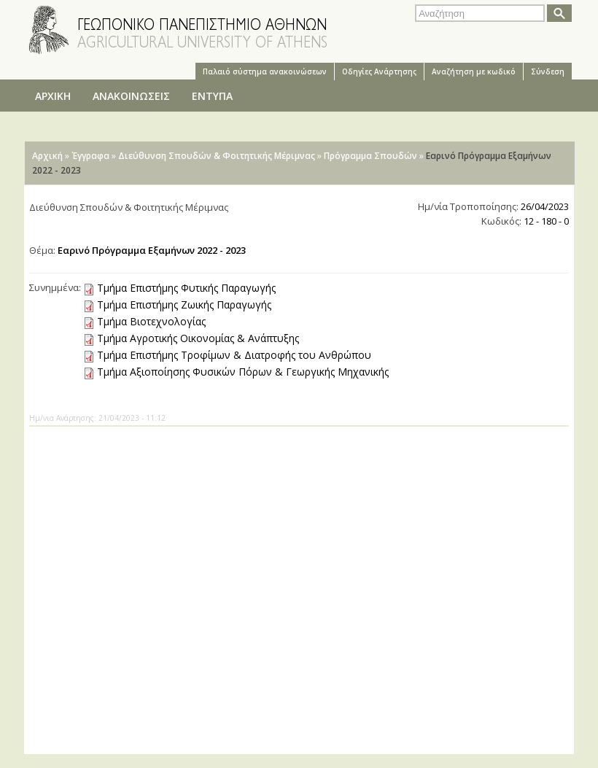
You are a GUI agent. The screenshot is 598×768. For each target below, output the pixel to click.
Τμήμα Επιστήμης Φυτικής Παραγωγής (186, 288)
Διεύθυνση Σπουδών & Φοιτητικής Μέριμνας (216, 156)
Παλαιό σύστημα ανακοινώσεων (265, 71)
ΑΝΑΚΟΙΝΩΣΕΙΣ (131, 96)
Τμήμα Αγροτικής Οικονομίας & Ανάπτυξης (198, 338)
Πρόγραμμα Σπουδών (370, 156)
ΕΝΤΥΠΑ (212, 96)
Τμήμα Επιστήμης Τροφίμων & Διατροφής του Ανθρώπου (234, 355)
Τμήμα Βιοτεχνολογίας (151, 321)
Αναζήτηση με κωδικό (474, 71)
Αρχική (47, 156)
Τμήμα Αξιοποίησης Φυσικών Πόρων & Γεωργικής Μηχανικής (243, 372)
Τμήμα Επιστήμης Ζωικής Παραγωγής (184, 304)
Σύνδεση (547, 71)
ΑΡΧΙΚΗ (53, 96)
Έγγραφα (90, 156)
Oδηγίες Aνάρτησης (379, 71)
